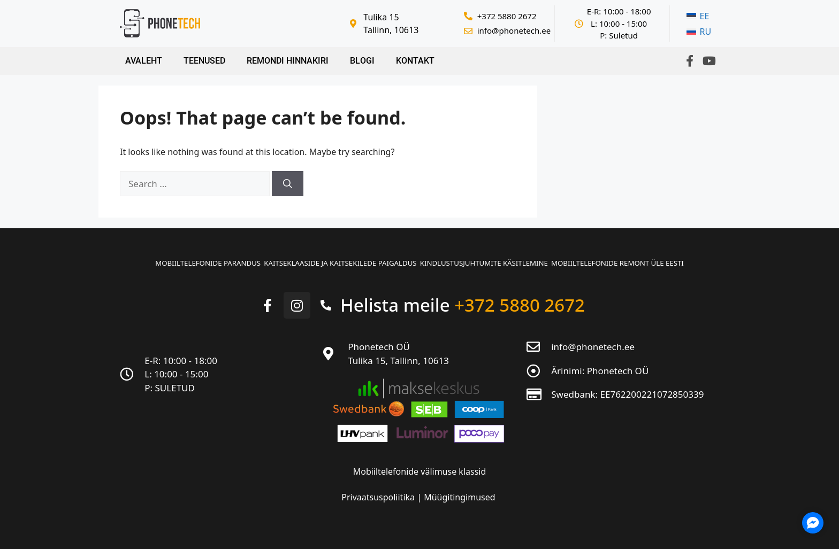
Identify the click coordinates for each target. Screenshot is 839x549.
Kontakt (415, 61)
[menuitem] (698, 16)
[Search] (287, 184)
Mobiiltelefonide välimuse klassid (419, 467)
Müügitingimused (459, 492)
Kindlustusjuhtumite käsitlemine (492, 260)
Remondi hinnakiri (288, 61)
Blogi (362, 61)
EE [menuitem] (705, 16)
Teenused (204, 61)
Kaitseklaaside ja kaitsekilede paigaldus (330, 260)
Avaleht (143, 61)
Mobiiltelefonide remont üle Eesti (644, 260)
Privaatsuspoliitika (379, 492)
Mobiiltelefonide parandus (181, 260)
